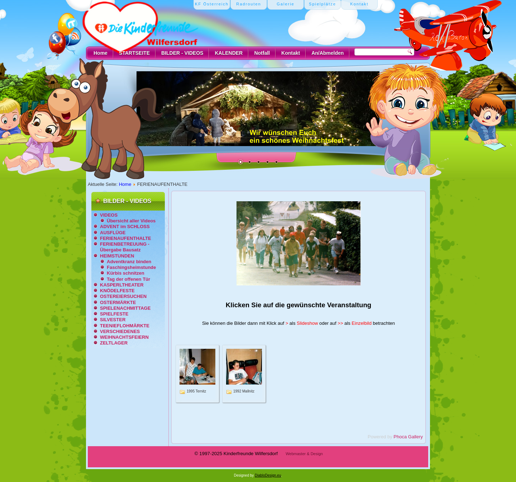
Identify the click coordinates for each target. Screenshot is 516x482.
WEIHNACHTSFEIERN (124, 337)
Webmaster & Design (304, 454)
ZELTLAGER (114, 343)
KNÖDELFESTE (117, 290)
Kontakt (290, 53)
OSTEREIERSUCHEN (123, 296)
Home (101, 53)
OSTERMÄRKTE (118, 302)
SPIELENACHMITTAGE (125, 308)
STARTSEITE (134, 53)
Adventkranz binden (129, 261)
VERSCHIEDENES (120, 331)
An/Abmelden (327, 53)
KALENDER (229, 53)
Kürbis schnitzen (125, 273)
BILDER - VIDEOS (182, 53)
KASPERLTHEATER (122, 285)
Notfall (262, 53)
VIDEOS (109, 215)
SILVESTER (112, 319)
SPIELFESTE (114, 314)
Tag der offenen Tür (128, 279)
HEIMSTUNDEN (117, 256)
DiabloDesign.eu (268, 475)
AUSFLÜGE (113, 232)
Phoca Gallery (408, 436)
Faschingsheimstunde (131, 267)
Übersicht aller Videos (131, 220)
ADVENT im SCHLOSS (125, 226)
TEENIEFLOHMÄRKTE (124, 325)
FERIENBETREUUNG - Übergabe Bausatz (124, 246)
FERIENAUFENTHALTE (125, 238)
